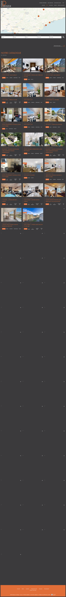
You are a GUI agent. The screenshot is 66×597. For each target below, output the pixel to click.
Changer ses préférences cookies (44, 594)
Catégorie (3, 35)
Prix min (39, 35)
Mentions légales (26, 594)
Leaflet (64, 32)
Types (14, 35)
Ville (26, 35)
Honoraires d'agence (34, 594)
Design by (53, 594)
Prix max (51, 35)
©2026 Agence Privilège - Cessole (16, 594)
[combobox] (7, 37)
